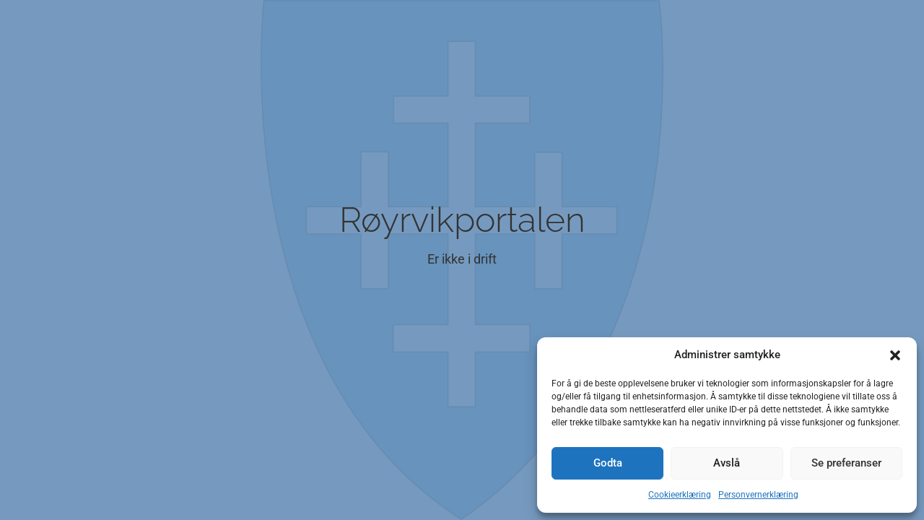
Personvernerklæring (758, 495)
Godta (607, 462)
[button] (895, 355)
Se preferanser (846, 462)
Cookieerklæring (679, 495)
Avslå (726, 462)
